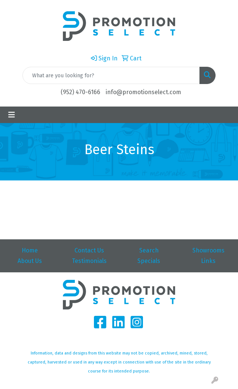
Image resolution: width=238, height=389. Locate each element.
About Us (30, 260)
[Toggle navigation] (11, 115)
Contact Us (89, 250)
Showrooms (208, 250)
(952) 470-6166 (80, 92)
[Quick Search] (111, 75)
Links (208, 260)
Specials (148, 260)
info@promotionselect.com (143, 92)
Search (149, 250)
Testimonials (89, 260)
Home (30, 250)
